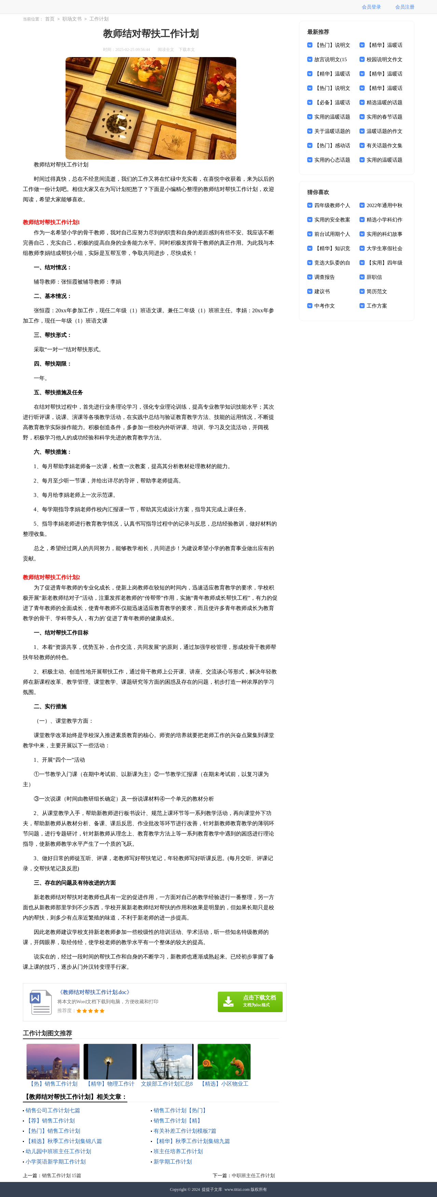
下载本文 (187, 49)
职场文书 (72, 19)
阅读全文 (166, 49)
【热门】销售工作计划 (53, 1131)
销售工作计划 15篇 (62, 1175)
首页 (50, 19)
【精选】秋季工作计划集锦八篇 (64, 1141)
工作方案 (377, 306)
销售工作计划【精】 (178, 1121)
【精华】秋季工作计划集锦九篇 (192, 1141)
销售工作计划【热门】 (181, 1110)
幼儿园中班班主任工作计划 (58, 1151)
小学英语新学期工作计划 (56, 1162)
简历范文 (377, 291)
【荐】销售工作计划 (50, 1121)
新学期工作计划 (173, 1162)
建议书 (322, 291)
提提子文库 (212, 1189)
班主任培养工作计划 (178, 1151)
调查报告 (324, 277)
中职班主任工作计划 (253, 1175)
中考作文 (324, 306)
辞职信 (374, 277)
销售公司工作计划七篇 (53, 1110)
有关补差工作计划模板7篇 (185, 1131)
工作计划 (99, 19)
